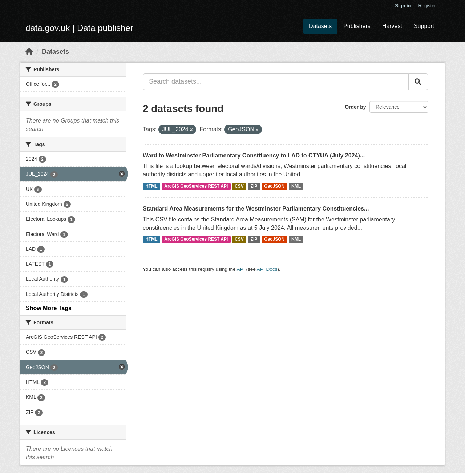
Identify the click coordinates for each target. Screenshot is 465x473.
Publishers (357, 26)
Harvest (392, 26)
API (241, 269)
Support (424, 26)
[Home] (29, 51)
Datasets (320, 26)
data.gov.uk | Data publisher (79, 28)
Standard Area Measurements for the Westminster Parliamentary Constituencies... (256, 208)
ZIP (254, 186)
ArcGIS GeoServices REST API (196, 186)
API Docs (267, 269)
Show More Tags (49, 308)
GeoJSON (274, 186)
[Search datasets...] (276, 81)
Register (427, 5)
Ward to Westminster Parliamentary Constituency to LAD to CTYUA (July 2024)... (254, 155)
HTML (151, 186)
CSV (239, 186)
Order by (355, 107)
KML (296, 186)
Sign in (403, 5)
